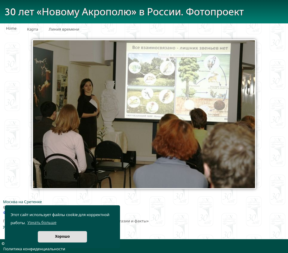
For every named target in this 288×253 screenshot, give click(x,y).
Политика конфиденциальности (34, 249)
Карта (32, 29)
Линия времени (64, 29)
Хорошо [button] (62, 237)
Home (11, 28)
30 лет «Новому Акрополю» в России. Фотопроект (124, 12)
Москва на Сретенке (22, 202)
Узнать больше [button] (41, 223)
